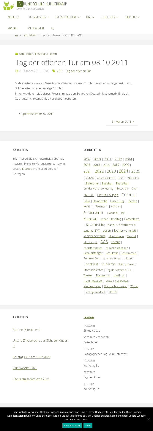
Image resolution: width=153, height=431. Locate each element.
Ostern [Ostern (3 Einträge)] (115, 242)
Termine (88, 317)
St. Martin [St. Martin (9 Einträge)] (108, 264)
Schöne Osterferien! (26, 330)
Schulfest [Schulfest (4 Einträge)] (112, 253)
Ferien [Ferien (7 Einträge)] (87, 206)
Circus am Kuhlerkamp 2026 (31, 379)
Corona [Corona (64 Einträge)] (128, 194)
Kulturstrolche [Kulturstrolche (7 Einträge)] (95, 224)
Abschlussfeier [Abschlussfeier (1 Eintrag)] (105, 178)
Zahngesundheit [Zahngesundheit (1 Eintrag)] (95, 292)
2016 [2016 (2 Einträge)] (96, 165)
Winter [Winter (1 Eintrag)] (134, 286)
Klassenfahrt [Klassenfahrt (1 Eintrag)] (131, 219)
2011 (60, 71)
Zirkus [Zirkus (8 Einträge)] (112, 292)
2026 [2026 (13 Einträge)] (90, 177)
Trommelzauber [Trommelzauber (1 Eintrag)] (93, 280)
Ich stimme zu (72, 425)
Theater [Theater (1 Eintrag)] (88, 275)
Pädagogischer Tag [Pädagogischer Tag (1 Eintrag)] (116, 248)
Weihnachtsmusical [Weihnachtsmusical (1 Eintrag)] (115, 286)
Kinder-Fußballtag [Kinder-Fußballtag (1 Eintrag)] (110, 219)
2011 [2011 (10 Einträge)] (107, 159)
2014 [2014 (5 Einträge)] (128, 159)
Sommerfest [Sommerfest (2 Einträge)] (91, 258)
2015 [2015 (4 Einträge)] (86, 165)
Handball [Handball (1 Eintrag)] (112, 213)
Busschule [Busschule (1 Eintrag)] (122, 188)
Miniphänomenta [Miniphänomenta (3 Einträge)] (94, 236)
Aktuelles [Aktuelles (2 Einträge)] (133, 178)
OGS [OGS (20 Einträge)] (104, 241)
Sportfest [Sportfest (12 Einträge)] (90, 264)
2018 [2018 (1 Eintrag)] (106, 165)
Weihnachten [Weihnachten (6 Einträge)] (92, 286)
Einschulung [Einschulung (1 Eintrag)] (117, 201)
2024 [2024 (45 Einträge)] (123, 171)
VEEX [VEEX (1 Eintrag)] (109, 280)
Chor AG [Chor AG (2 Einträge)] (88, 195)
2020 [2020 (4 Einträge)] (125, 165)
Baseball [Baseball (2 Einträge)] (107, 183)
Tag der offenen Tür (78, 71)
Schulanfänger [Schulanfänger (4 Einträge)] (92, 253)
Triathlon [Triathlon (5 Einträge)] (119, 275)
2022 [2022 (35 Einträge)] (99, 171)
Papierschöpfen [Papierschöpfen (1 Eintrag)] (92, 248)
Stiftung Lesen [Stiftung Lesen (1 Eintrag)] (126, 264)
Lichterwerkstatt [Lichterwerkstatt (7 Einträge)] (125, 230)
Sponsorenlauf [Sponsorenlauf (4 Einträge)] (112, 258)
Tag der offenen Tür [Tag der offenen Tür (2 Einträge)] (118, 270)
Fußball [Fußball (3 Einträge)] (115, 206)
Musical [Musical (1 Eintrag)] (131, 236)
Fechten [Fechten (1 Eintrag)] (132, 201)
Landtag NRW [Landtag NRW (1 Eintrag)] (91, 230)
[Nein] (148, 419)
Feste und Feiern (46, 54)
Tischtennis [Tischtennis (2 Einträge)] (103, 275)
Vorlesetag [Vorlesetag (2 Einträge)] (122, 280)
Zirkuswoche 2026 (25, 368)
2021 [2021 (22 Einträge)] (87, 171)
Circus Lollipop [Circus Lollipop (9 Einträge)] (107, 195)
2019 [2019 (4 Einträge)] (115, 165)
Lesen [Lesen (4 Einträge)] (107, 230)
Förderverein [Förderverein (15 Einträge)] (93, 212)
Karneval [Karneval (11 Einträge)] (90, 218)
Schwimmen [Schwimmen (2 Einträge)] (128, 253)
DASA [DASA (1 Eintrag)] (86, 201)
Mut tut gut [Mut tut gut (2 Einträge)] (90, 242)
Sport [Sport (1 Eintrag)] (128, 258)
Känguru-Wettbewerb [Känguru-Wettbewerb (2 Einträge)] (121, 225)
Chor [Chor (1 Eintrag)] (135, 188)
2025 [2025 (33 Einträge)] (135, 171)
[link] (53, 28)
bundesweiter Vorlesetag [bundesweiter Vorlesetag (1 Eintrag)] (98, 188)
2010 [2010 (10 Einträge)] (97, 159)
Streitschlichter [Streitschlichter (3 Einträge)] (93, 270)
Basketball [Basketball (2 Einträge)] (122, 183)
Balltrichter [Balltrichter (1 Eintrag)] (92, 183)
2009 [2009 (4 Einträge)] (86, 159)
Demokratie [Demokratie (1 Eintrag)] (100, 201)
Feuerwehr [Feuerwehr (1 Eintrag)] (101, 206)
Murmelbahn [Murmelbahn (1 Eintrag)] (116, 236)
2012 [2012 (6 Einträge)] (118, 159)
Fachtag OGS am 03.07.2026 (31, 357)
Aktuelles (26, 168)
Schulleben (29, 35)
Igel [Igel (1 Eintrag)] (123, 213)
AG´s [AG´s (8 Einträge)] (121, 178)
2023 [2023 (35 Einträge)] (111, 171)
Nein (88, 425)
